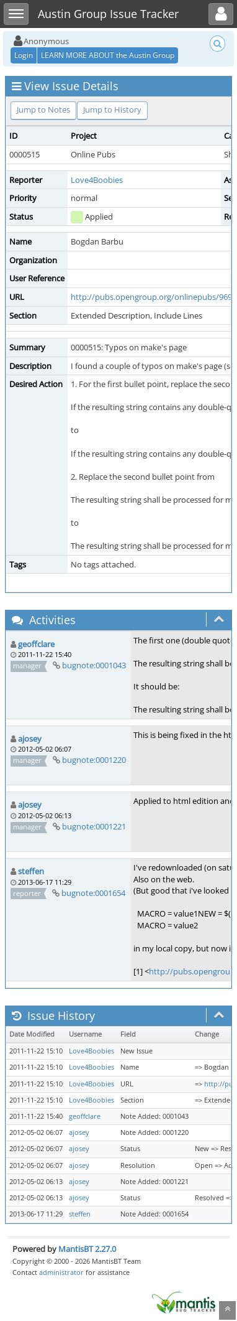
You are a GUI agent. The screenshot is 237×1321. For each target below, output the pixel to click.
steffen (31, 871)
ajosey (30, 738)
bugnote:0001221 (94, 826)
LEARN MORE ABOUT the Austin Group (107, 55)
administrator (61, 1272)
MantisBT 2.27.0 (87, 1248)
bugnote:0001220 (94, 759)
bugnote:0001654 (93, 893)
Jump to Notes (43, 109)
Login (23, 55)
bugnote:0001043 (94, 665)
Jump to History (112, 109)
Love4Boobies (97, 179)
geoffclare (36, 644)
